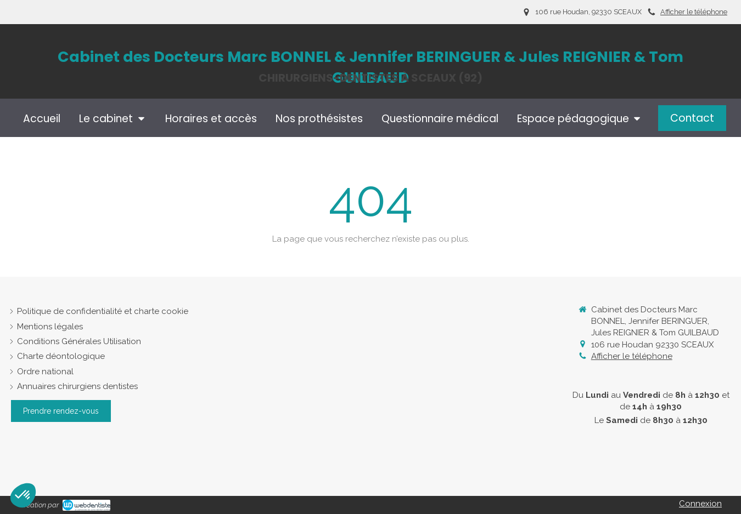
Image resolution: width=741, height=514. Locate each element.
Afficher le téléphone (693, 12)
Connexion (700, 504)
